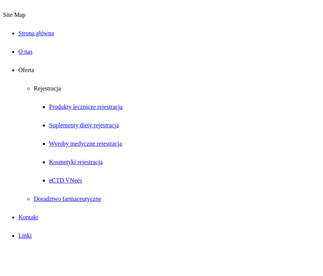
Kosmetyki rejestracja (76, 162)
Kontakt (28, 217)
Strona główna (36, 33)
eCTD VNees (65, 180)
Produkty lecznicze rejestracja (86, 107)
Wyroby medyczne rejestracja (85, 143)
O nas (25, 51)
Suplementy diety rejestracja (84, 125)
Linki (25, 235)
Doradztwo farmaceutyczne (67, 199)
